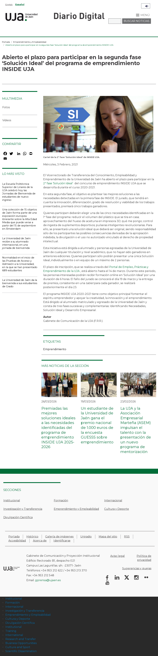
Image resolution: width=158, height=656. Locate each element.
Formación (61, 500)
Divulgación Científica (18, 517)
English (9, 4)
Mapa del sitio (108, 536)
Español (19, 4)
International (14, 635)
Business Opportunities (21, 643)
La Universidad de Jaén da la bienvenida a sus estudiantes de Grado (19, 283)
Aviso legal (117, 556)
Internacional (113, 500)
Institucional (11, 500)
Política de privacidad (144, 558)
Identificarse (61, 540)
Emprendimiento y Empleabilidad (29, 42)
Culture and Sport (17, 647)
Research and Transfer (20, 639)
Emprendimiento (54, 349)
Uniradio (86, 536)
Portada (6, 42)
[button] (98, 125)
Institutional (13, 627)
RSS (127, 536)
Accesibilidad (17, 540)
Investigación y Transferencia (22, 509)
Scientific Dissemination (21, 651)
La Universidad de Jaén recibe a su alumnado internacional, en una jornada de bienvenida (16, 243)
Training (10, 631)
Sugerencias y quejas (136, 568)
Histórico (32, 536)
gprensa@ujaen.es (48, 580)
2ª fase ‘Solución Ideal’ (58, 183)
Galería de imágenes (59, 536)
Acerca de (40, 540)
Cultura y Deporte (116, 509)
